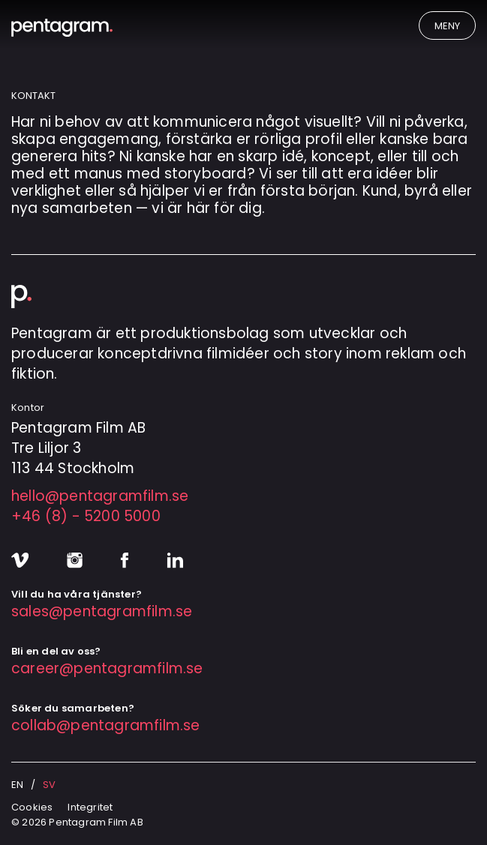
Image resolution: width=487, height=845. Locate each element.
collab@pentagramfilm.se (105, 725)
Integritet (90, 807)
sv (49, 785)
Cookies (32, 807)
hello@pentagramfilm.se (99, 496)
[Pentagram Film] (127, 28)
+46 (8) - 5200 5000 (86, 516)
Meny (447, 26)
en (17, 785)
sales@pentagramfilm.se (101, 611)
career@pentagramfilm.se (107, 668)
